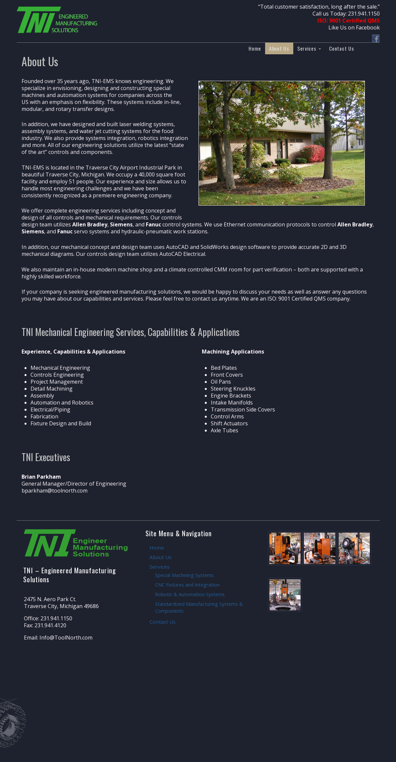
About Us (279, 48)
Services (309, 48)
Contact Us (341, 48)
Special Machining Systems (184, 575)
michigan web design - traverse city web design (73, 683)
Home (255, 48)
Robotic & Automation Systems (190, 594)
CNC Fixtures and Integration (187, 585)
